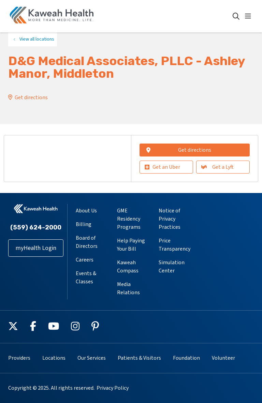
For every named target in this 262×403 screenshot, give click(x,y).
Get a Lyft (217, 167)
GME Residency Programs (129, 219)
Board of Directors (87, 242)
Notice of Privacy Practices (169, 219)
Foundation (186, 358)
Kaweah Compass (128, 266)
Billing (83, 224)
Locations (54, 358)
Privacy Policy (113, 388)
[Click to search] (236, 16)
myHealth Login (36, 248)
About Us (86, 210)
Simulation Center (172, 266)
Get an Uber (162, 167)
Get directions (31, 97)
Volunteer (223, 358)
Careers (84, 260)
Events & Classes (86, 277)
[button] (249, 16)
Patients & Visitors (139, 358)
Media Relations (128, 288)
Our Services (91, 358)
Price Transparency (174, 245)
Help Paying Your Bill (131, 245)
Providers (19, 358)
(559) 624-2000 (35, 227)
